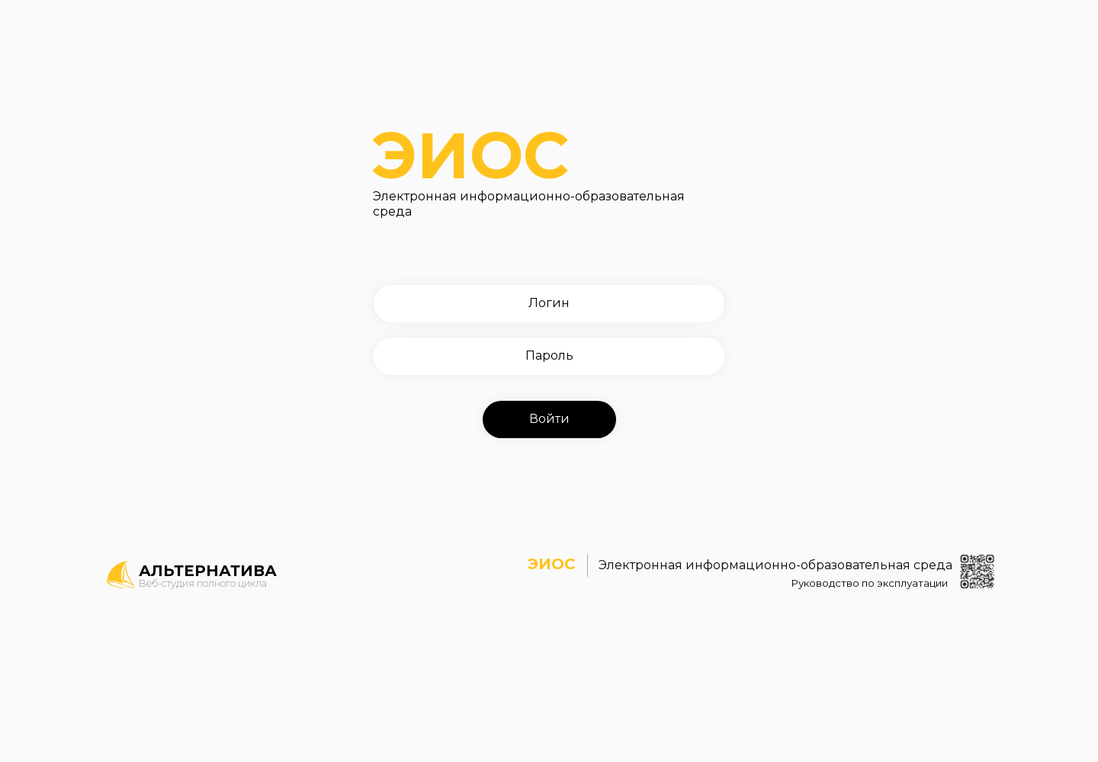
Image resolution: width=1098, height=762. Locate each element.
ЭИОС (549, 137)
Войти (549, 418)
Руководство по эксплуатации (848, 582)
